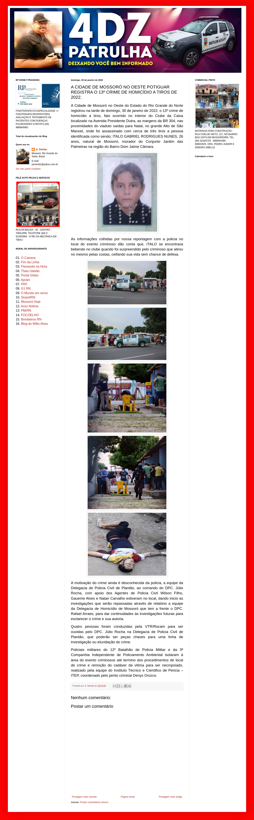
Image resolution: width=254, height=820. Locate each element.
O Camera (28, 258)
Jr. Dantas (89, 686)
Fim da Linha (30, 262)
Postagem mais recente (84, 796)
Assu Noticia (29, 306)
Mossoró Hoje (31, 301)
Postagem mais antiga (170, 796)
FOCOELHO (30, 315)
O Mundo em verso (34, 293)
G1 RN (26, 288)
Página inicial (128, 796)
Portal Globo (30, 275)
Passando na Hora (34, 266)
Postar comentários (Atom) (94, 802)
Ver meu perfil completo (28, 168)
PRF (24, 284)
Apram (25, 280)
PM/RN (26, 310)
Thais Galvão (30, 271)
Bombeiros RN (31, 319)
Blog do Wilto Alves (34, 323)
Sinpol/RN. (28, 297)
